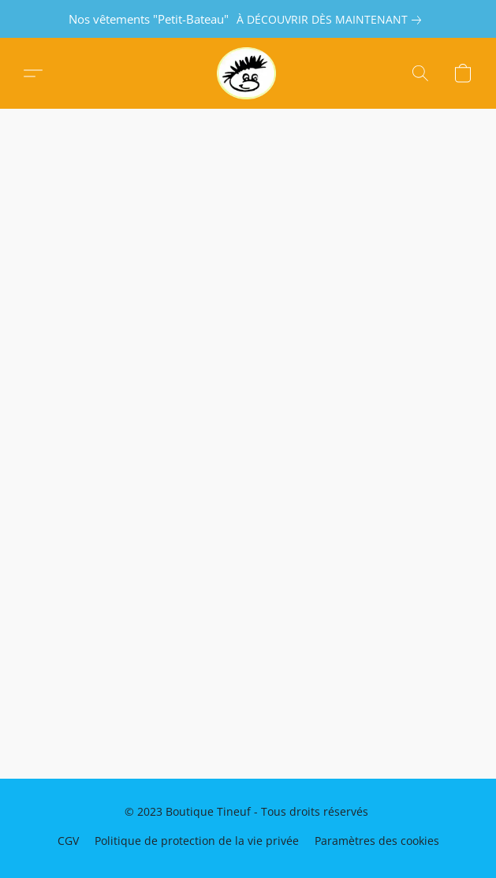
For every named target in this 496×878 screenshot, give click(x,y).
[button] (247, 73)
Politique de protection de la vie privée (197, 840)
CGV (68, 840)
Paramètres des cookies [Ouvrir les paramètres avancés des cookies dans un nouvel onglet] (377, 840)
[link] (332, 19)
